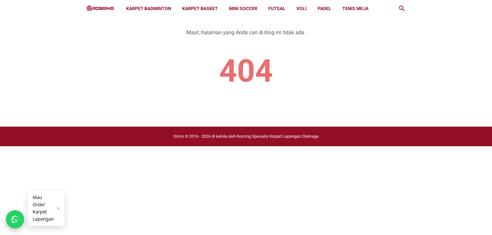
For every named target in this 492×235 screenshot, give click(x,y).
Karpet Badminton (148, 8)
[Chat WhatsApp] (15, 219)
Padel (324, 8)
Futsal (276, 8)
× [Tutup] (58, 208)
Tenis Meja (355, 8)
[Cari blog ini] (402, 8)
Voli (301, 8)
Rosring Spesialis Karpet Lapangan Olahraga (278, 136)
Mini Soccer (243, 8)
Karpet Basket (200, 8)
